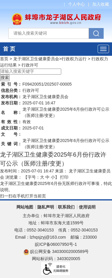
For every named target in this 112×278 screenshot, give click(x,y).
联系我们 (66, 207)
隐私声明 (45, 207)
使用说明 (87, 207)
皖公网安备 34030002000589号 (56, 251)
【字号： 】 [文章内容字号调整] (41, 177)
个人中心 (76, 4)
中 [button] (47, 177)
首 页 (9, 49)
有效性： (11, 121)
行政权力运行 (74, 58)
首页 (4, 58)
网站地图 (24, 207)
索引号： (11, 84)
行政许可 (30, 65)
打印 (64, 177)
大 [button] (42, 177)
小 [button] (53, 177)
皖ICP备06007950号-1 (56, 244)
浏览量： (13, 177)
